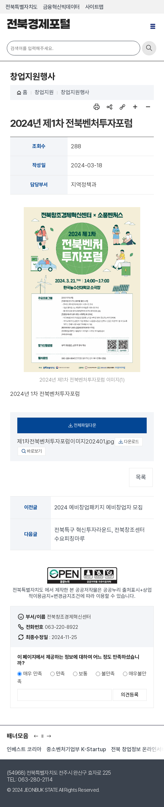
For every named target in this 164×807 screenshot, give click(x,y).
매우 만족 (32, 674)
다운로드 (131, 441)
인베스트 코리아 (24, 749)
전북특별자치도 (21, 7)
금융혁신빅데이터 (61, 7)
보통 (83, 674)
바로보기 (34, 451)
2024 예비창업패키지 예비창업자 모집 (98, 507)
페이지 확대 (135, 107)
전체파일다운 (85, 425)
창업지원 (44, 92)
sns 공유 (109, 107)
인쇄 (96, 107)
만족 (60, 674)
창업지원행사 (75, 92)
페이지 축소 (148, 107)
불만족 (108, 674)
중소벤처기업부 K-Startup (76, 749)
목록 (141, 477)
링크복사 (122, 107)
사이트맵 (94, 7)
